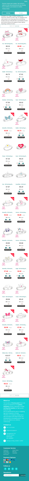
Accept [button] (21, 13)
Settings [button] (8, 13)
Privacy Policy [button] (6, 8)
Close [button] (25, 1)
